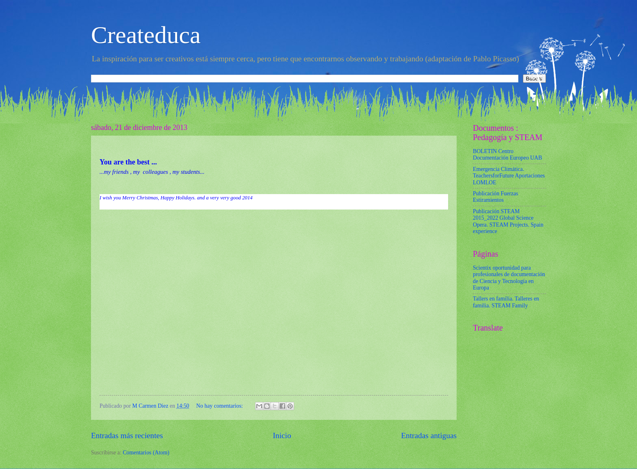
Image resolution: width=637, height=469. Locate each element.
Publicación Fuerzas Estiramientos (495, 196)
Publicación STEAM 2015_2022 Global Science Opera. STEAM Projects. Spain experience (508, 221)
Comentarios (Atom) (146, 453)
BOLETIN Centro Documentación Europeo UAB (507, 154)
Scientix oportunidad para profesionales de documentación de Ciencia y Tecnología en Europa (509, 278)
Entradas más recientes (127, 435)
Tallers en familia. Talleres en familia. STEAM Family (506, 302)
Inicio (282, 435)
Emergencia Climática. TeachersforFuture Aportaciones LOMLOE (509, 176)
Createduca (146, 35)
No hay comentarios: (220, 406)
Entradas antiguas (429, 435)
